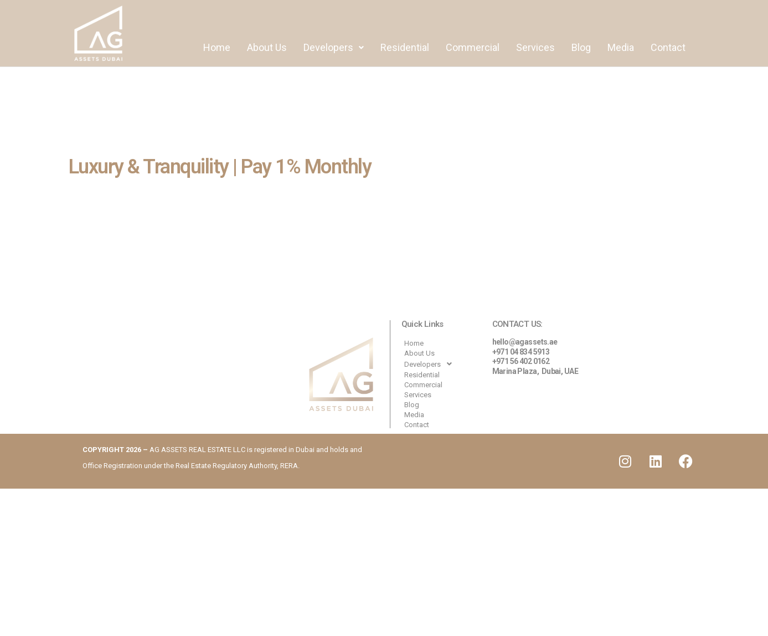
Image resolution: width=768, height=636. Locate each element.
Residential (404, 47)
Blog (581, 47)
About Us (267, 47)
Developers (333, 47)
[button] (333, 47)
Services (535, 47)
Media (620, 47)
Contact (668, 47)
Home (216, 47)
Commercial (472, 47)
